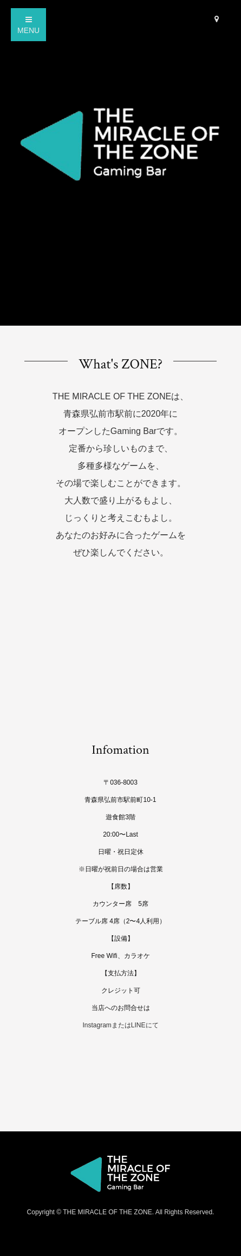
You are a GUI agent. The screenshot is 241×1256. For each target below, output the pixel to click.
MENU (28, 25)
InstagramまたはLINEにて (120, 1025)
